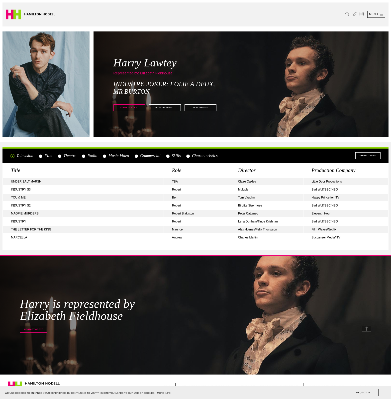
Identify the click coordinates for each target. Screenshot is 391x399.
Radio (89, 156)
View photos (200, 108)
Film (45, 156)
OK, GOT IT (363, 392)
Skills (173, 156)
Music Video (115, 156)
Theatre (66, 156)
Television (21, 156)
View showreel (164, 108)
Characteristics (202, 156)
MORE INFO (164, 393)
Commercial (147, 156)
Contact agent (129, 108)
